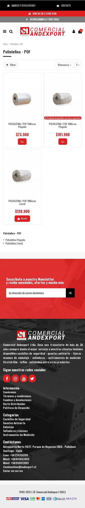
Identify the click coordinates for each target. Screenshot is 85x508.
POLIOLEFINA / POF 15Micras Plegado (22, 125)
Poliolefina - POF (12, 233)
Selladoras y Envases (15, 431)
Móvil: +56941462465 (16, 459)
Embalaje (8, 427)
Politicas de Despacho (16, 407)
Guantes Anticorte (14, 423)
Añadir (22, 218)
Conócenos (9, 392)
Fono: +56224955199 (15, 455)
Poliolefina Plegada (15, 240)
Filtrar (11, 65)
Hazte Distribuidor (14, 404)
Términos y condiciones (17, 396)
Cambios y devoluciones (17, 400)
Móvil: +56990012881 (16, 463)
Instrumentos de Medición (18, 434)
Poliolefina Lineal (14, 243)
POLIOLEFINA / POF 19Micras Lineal (22, 202)
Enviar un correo (13, 470)
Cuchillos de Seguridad (16, 419)
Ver (22, 141)
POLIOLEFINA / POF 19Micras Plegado (63, 125)
